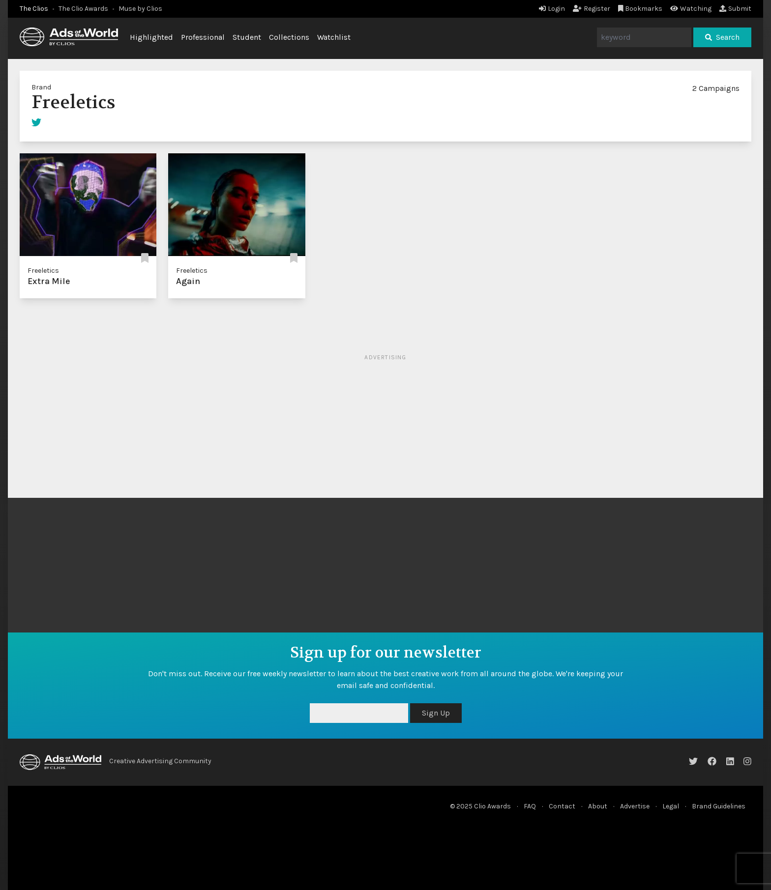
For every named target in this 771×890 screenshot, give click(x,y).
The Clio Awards (83, 8)
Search (722, 37)
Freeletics (43, 270)
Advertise (635, 806)
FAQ (530, 806)
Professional (203, 37)
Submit (735, 8)
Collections (289, 37)
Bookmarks (640, 8)
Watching (691, 8)
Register (591, 8)
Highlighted (151, 37)
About (597, 806)
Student (247, 37)
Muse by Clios (140, 8)
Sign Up (436, 713)
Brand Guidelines (718, 806)
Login (552, 8)
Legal (670, 806)
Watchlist (334, 37)
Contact (562, 806)
